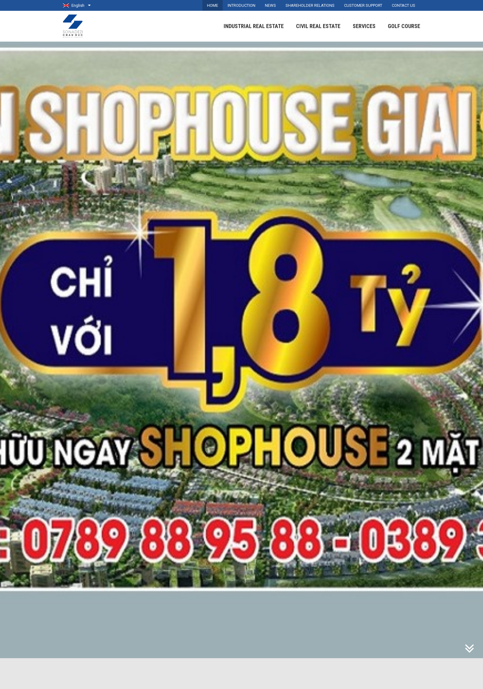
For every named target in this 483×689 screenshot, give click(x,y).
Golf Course (404, 26)
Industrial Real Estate (254, 26)
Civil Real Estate (318, 26)
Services (364, 26)
